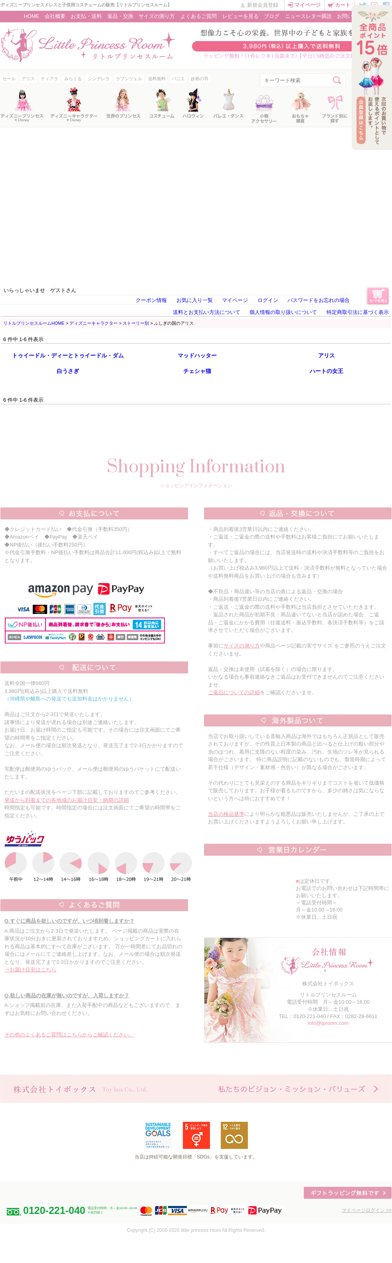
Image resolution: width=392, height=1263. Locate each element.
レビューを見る (240, 16)
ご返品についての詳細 (234, 692)
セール (9, 78)
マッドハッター (197, 355)
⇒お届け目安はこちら (30, 970)
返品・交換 (120, 16)
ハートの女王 (326, 371)
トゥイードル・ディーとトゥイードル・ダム (68, 355)
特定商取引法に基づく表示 (358, 312)
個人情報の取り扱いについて (283, 312)
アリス (28, 78)
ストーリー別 (136, 323)
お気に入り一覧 (194, 300)
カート (342, 5)
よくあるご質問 (198, 16)
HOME (31, 16)
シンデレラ (99, 78)
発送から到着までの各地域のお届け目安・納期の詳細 (66, 800)
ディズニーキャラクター (93, 323)
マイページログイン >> (367, 1210)
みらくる (73, 78)
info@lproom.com (328, 1023)
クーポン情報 (151, 300)
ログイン (267, 300)
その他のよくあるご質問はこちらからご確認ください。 (69, 1035)
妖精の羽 (199, 78)
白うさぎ (68, 371)
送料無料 (157, 78)
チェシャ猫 (197, 371)
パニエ (178, 78)
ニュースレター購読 (308, 16)
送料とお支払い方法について (206, 312)
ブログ (271, 16)
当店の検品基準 (226, 814)
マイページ (308, 5)
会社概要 (55, 16)
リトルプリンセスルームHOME (34, 323)
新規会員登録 (262, 5)
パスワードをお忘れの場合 (318, 300)
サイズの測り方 (157, 16)
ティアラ (49, 78)
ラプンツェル (129, 78)
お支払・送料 (86, 16)
